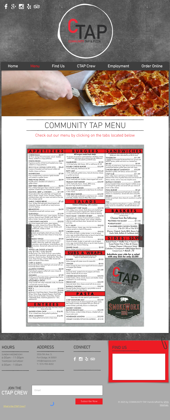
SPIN (166, 401)
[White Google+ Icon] (13, 6)
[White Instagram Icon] (21, 6)
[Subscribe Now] (89, 401)
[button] (85, 236)
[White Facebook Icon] (6, 6)
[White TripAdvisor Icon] (36, 6)
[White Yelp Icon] (29, 6)
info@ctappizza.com (46, 361)
